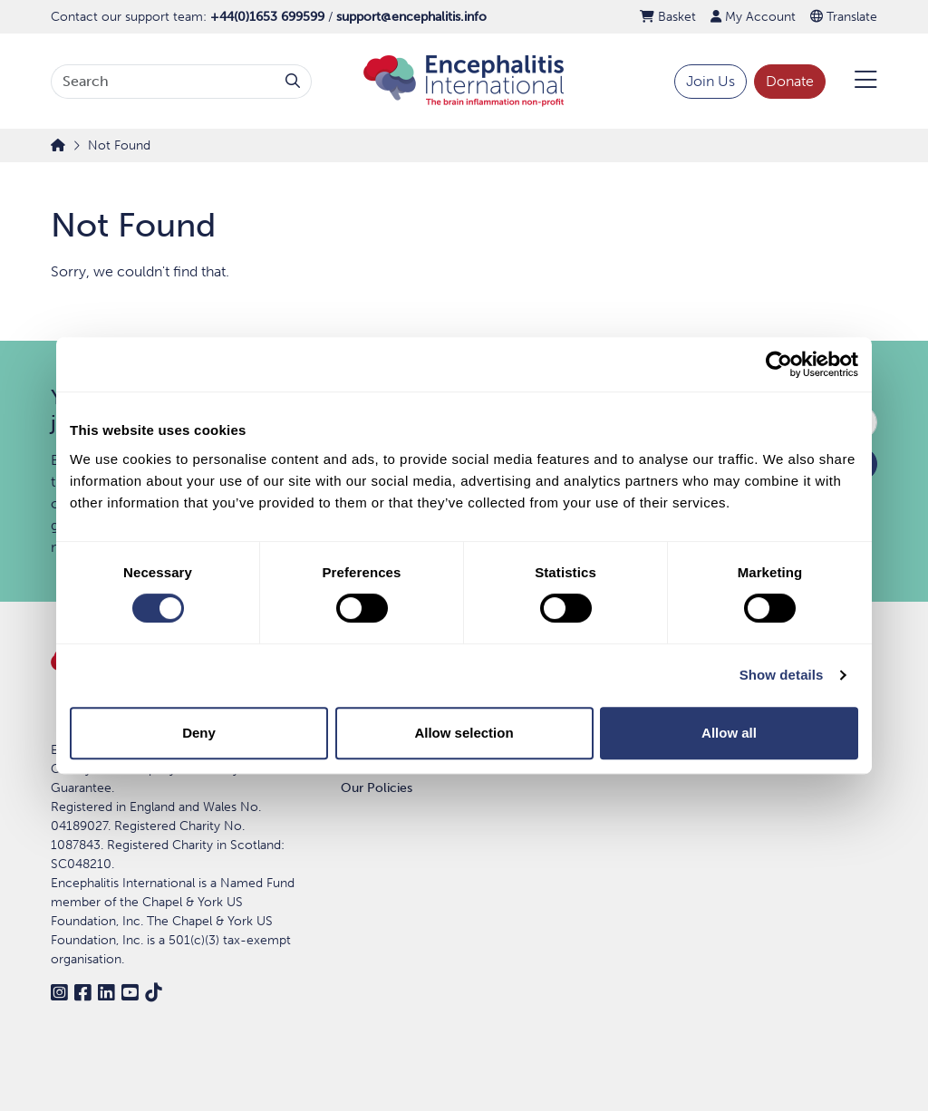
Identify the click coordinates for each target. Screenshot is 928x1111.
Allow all (729, 732)
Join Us (710, 81)
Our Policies (376, 788)
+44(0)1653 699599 (267, 16)
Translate (843, 16)
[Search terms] (163, 81)
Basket (668, 16)
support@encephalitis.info (411, 16)
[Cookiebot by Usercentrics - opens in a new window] (779, 364)
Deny (199, 732)
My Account (753, 16)
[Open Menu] (855, 81)
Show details (782, 674)
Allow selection (463, 732)
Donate (790, 81)
